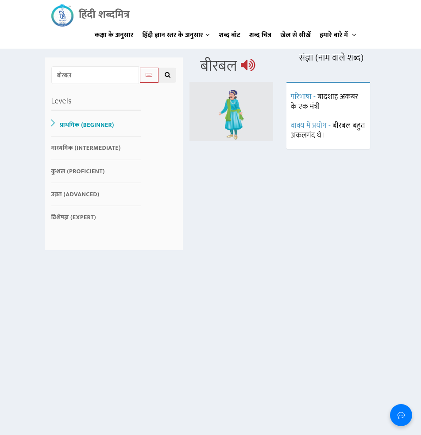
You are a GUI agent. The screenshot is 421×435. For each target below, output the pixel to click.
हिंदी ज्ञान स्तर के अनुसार (176, 35)
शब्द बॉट (230, 35)
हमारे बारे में (338, 35)
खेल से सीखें (295, 35)
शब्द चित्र (260, 35)
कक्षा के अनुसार (114, 35)
